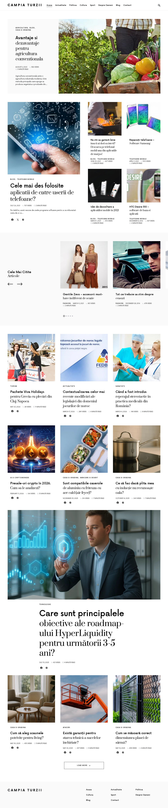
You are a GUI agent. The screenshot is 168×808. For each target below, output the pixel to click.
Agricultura (22, 28)
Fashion (67, 303)
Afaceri (66, 727)
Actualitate (69, 386)
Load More (82, 765)
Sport (113, 795)
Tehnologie (45, 604)
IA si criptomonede (19, 478)
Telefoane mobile (25, 179)
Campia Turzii (25, 5)
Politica (139, 790)
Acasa (89, 790)
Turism (13, 386)
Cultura (89, 795)
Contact (115, 800)
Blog (32, 28)
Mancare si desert (89, 478)
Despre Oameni (143, 795)
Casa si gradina (23, 30)
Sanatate (120, 386)
